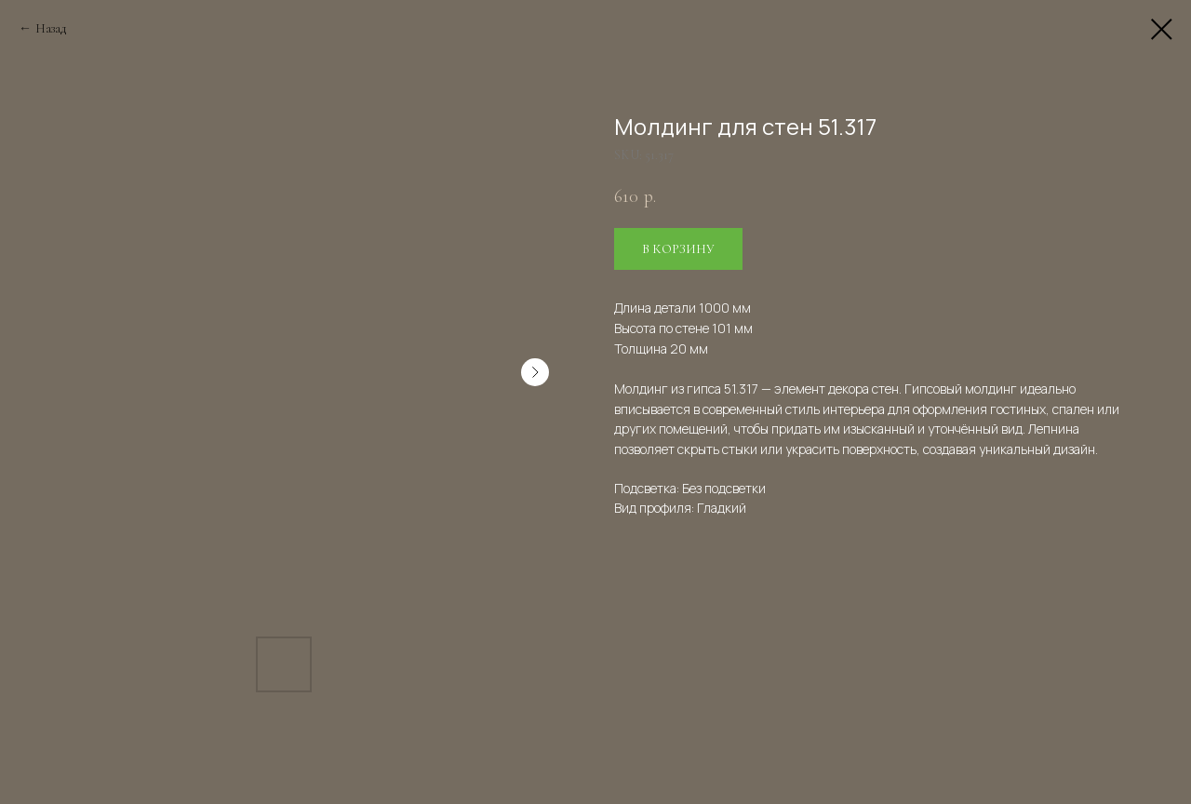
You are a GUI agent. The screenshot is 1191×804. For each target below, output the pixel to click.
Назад (50, 28)
